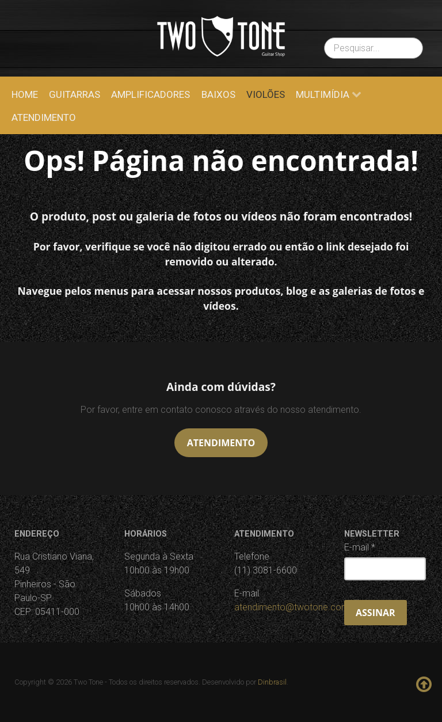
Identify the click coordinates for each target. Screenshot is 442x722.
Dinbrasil (272, 682)
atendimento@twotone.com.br (297, 607)
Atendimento (221, 442)
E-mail (359, 547)
